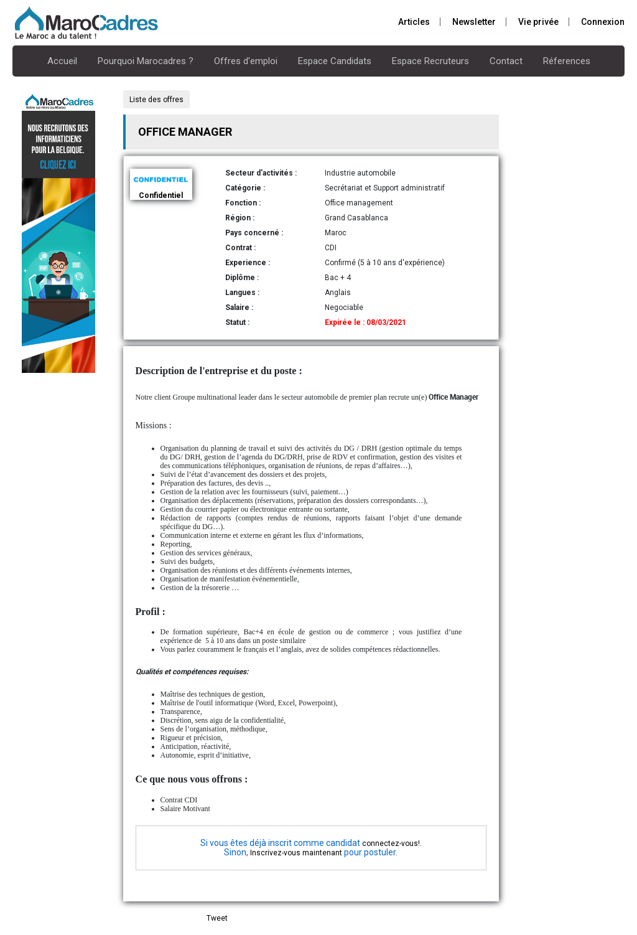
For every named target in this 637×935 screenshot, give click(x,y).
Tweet (217, 918)
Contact (506, 61)
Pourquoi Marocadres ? (145, 61)
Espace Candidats (334, 61)
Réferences (566, 61)
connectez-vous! (391, 843)
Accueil (62, 61)
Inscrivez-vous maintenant (296, 852)
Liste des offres (156, 99)
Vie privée (538, 22)
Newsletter (474, 22)
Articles (414, 22)
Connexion (603, 22)
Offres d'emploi (245, 61)
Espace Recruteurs (430, 61)
